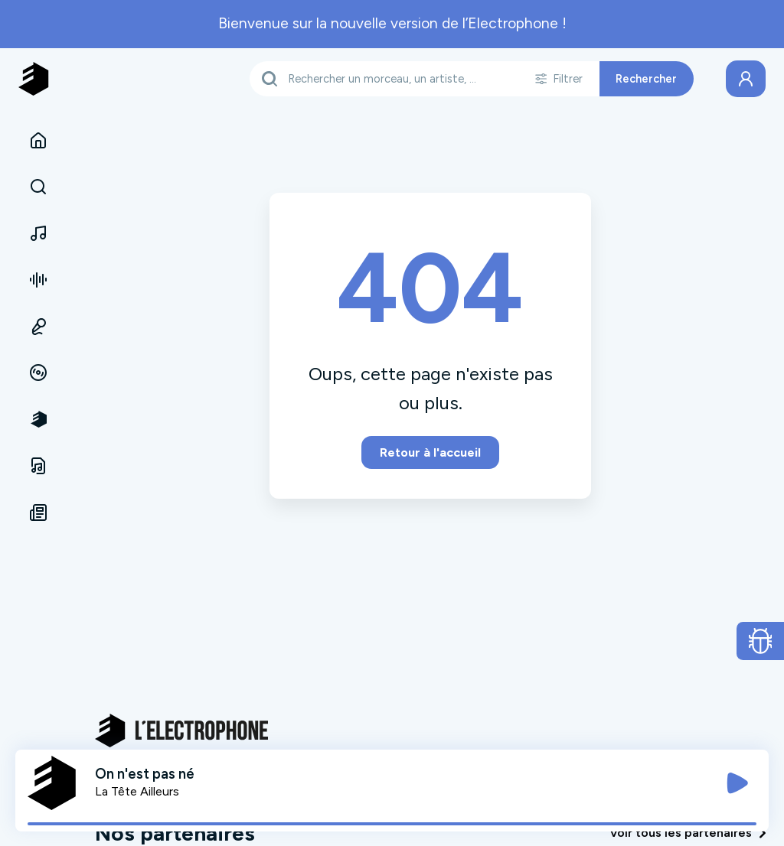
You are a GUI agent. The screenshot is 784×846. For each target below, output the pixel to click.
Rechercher (646, 79)
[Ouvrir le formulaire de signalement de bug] (761, 641)
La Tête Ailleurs (137, 791)
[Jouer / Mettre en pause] (737, 783)
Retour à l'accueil (430, 452)
